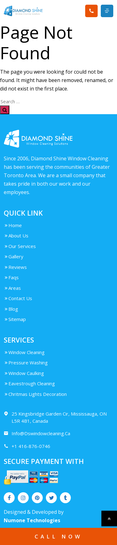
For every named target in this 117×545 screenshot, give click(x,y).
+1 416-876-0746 (27, 446)
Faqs (11, 277)
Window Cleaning (24, 352)
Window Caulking (24, 373)
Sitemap (15, 319)
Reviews (15, 267)
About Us (16, 235)
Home (13, 225)
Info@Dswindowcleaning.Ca (37, 433)
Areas (12, 288)
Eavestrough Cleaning (29, 383)
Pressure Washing (26, 362)
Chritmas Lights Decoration (35, 394)
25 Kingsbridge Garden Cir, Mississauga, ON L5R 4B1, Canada (55, 417)
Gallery (13, 256)
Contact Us (18, 298)
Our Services (20, 246)
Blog (11, 309)
